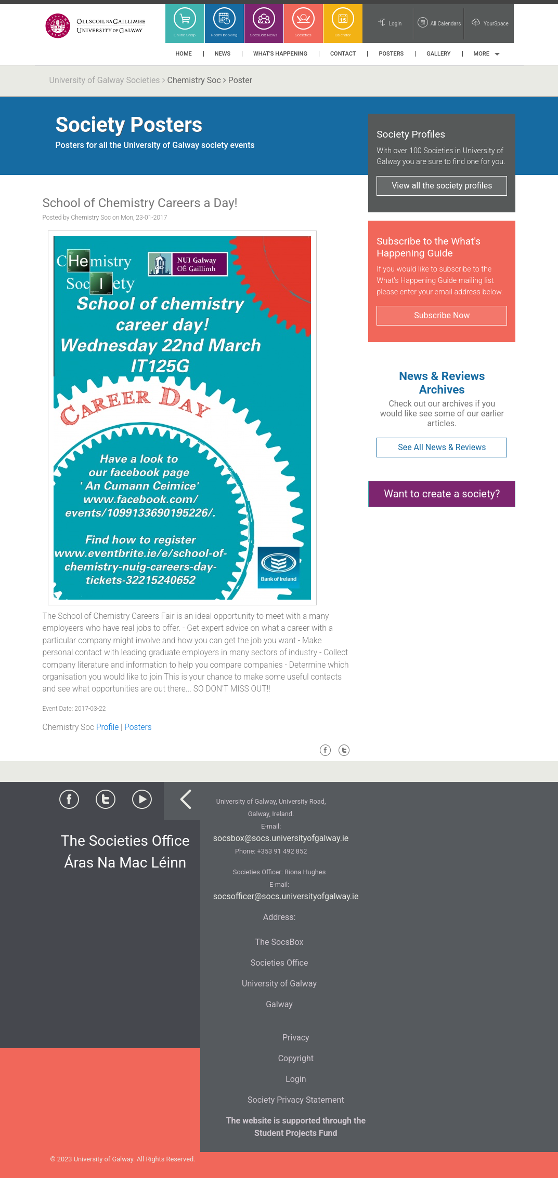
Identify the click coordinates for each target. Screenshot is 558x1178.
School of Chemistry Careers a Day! (140, 203)
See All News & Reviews (442, 447)
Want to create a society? (442, 494)
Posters (137, 727)
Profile (107, 727)
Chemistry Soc (194, 80)
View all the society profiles (442, 186)
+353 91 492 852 (282, 851)
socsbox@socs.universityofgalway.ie (280, 838)
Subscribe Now (442, 315)
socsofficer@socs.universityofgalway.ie (286, 896)
